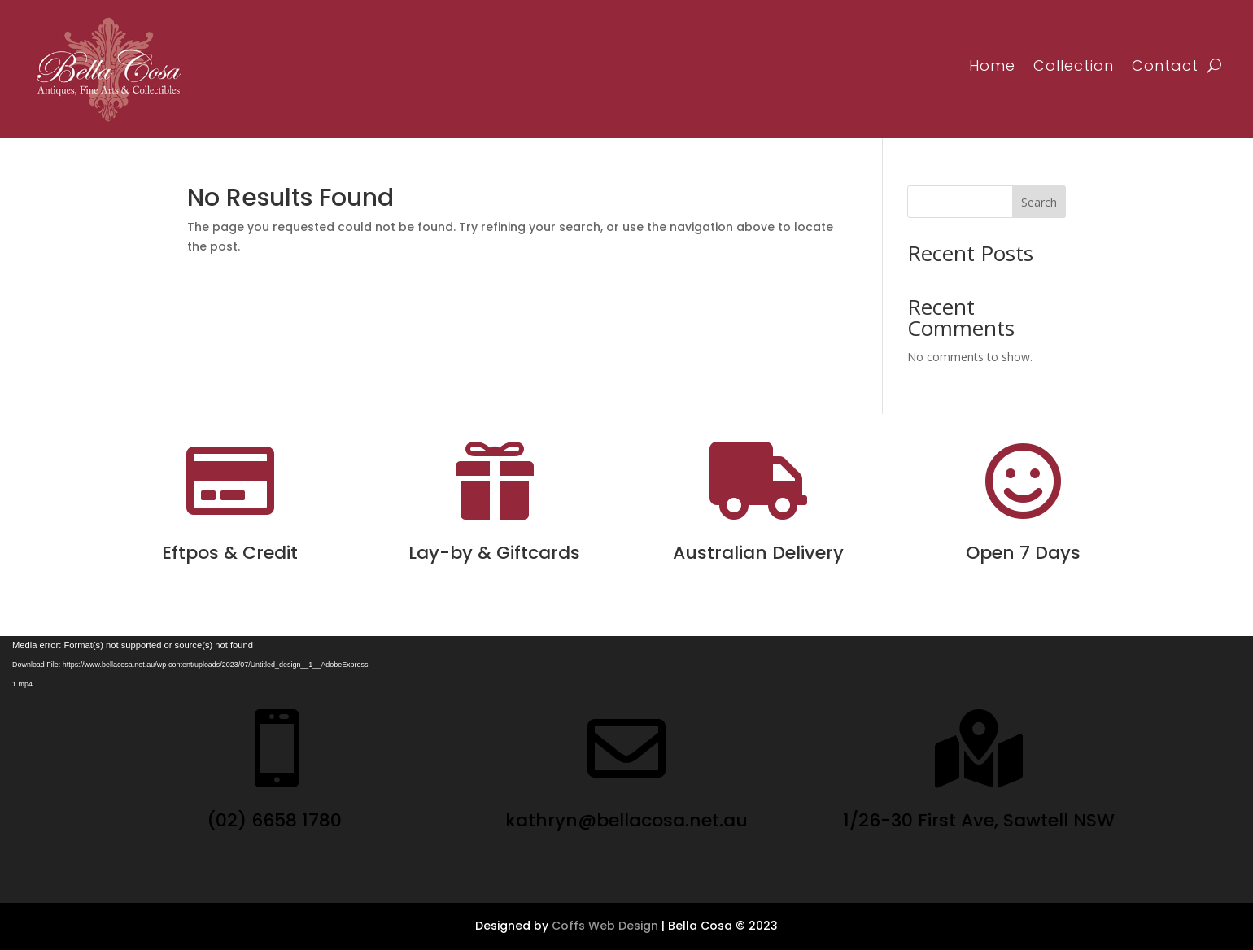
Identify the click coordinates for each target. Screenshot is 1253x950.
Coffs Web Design (605, 925)
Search (1039, 202)
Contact (1165, 65)
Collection (1073, 65)
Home (992, 65)
